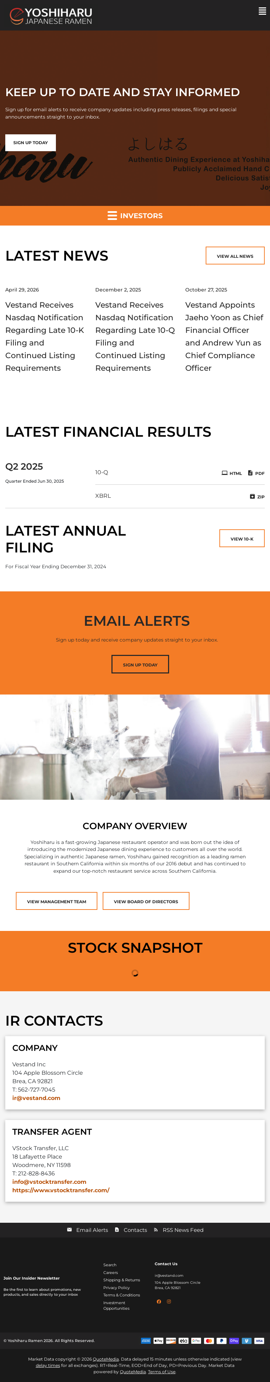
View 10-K (242, 539)
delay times (48, 1365)
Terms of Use (161, 1371)
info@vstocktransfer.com (49, 1182)
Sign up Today (30, 142)
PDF (256, 473)
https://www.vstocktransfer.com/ (60, 1190)
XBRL (103, 495)
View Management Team (56, 901)
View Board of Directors (146, 901)
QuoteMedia (106, 1359)
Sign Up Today (140, 664)
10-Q (101, 472)
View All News (235, 256)
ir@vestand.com (36, 1098)
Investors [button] (135, 215)
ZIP (257, 496)
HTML (231, 473)
